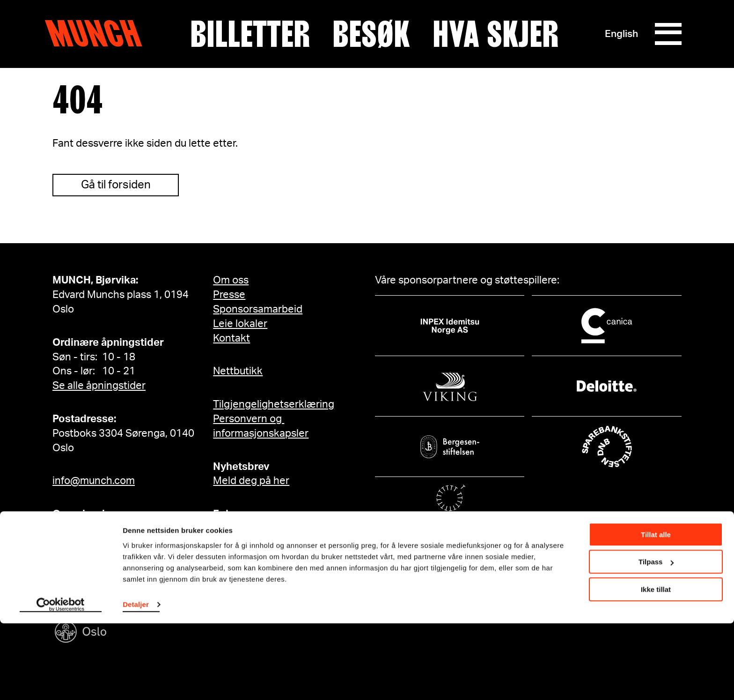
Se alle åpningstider (99, 385)
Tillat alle (656, 611)
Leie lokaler (240, 324)
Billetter (249, 34)
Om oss (231, 280)
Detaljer (136, 681)
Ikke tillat (656, 666)
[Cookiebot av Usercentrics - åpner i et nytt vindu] (61, 682)
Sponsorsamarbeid (257, 309)
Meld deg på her (251, 481)
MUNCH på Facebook (271, 571)
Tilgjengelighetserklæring (273, 404)
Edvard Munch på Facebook (286, 586)
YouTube (241, 557)
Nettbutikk (238, 371)
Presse (229, 295)
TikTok (236, 543)
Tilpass (656, 638)
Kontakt (231, 338)
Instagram (245, 528)
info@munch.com (93, 481)
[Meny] (667, 34)
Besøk (371, 34)
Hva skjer (495, 34)
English (620, 34)
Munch (98, 33)
